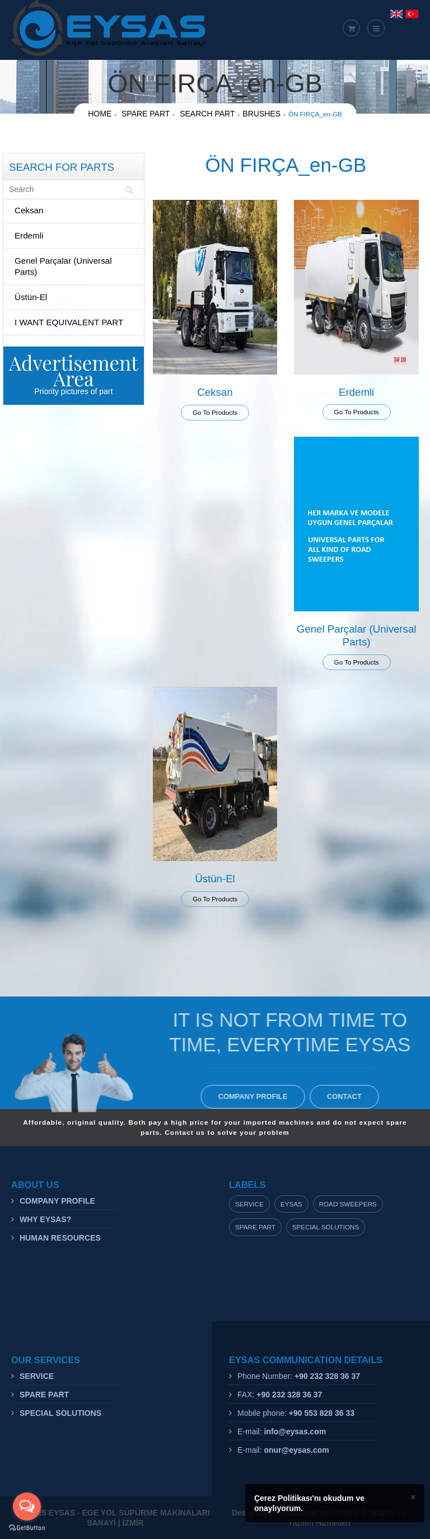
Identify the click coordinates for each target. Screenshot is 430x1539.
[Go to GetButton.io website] (27, 1527)
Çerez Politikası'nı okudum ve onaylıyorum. (309, 1503)
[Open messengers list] (27, 1507)
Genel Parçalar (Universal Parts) (63, 266)
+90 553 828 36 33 (321, 1413)
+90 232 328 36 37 (327, 1376)
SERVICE (37, 1376)
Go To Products (215, 412)
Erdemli (29, 235)
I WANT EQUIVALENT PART (69, 322)
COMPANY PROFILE (256, 1096)
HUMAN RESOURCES (60, 1237)
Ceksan (29, 210)
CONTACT (347, 1096)
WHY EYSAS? (45, 1219)
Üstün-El (31, 297)
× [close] (413, 1497)
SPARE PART (44, 1394)
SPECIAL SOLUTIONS (60, 1413)
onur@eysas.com (296, 1450)
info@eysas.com (295, 1431)
